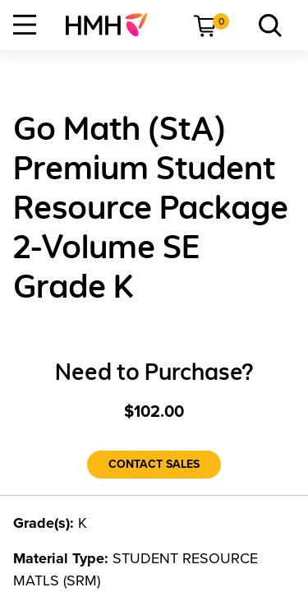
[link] (113, 25)
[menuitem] (113, 24)
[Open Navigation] (24, 24)
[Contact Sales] (154, 465)
